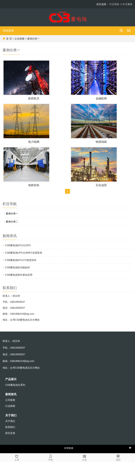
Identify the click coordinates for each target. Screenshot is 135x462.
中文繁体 (127, 4)
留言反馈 (10, 433)
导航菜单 (8, 30)
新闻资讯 (11, 394)
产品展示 (11, 379)
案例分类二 (12, 221)
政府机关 (33, 98)
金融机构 (101, 98)
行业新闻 (10, 406)
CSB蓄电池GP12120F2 (18, 245)
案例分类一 (33, 38)
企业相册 (19, 38)
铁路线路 (101, 141)
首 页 (9, 38)
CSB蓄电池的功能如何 (17, 267)
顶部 (118, 457)
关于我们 (11, 415)
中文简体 (114, 4)
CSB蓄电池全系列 (15, 385)
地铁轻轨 (33, 185)
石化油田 (101, 185)
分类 (84, 457)
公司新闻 (10, 400)
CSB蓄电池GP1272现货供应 (20, 260)
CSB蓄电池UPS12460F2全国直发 (23, 252)
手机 (51, 457)
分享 (17, 457)
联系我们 (10, 427)
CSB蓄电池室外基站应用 (18, 274)
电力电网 (33, 141)
